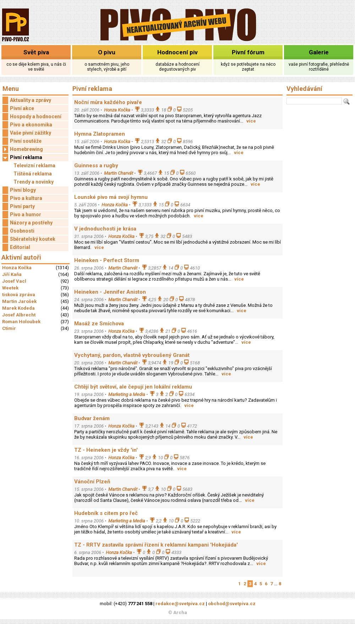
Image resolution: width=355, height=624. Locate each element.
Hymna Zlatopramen (99, 134)
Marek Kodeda (18, 308)
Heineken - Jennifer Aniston (110, 292)
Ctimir (9, 328)
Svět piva (36, 52)
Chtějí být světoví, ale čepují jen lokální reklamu (133, 387)
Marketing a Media (126, 394)
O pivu (106, 52)
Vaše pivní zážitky (30, 133)
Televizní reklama (34, 165)
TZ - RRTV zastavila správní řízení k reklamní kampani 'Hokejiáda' (156, 545)
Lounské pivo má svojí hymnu (111, 197)
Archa (180, 612)
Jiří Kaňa (12, 274)
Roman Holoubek (21, 321)
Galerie (319, 52)
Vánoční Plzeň (92, 481)
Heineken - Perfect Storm (106, 260)
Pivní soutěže (26, 141)
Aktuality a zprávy (30, 100)
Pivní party (22, 206)
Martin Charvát (118, 173)
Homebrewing (22, 149)
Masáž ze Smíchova (99, 323)
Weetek (10, 288)
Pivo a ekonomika (31, 124)
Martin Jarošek (19, 301)
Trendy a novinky (33, 182)
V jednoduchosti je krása (105, 229)
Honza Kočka (17, 267)
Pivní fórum (248, 52)
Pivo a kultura (26, 198)
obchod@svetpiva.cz (232, 603)
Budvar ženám (92, 418)
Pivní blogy (23, 190)
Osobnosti (22, 231)
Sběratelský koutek (32, 239)
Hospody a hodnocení (35, 116)
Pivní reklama (22, 157)
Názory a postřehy (31, 223)
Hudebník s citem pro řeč (106, 513)
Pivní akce (22, 108)
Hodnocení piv (177, 52)
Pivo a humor (25, 214)
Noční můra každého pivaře (108, 102)
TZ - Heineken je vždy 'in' (106, 450)
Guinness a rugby (96, 165)
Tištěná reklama (32, 174)
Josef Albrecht (19, 315)
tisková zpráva (18, 294)
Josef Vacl (14, 281)
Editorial (20, 247)
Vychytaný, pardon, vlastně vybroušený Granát (132, 355)
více (251, 121)
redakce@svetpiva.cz (180, 603)
